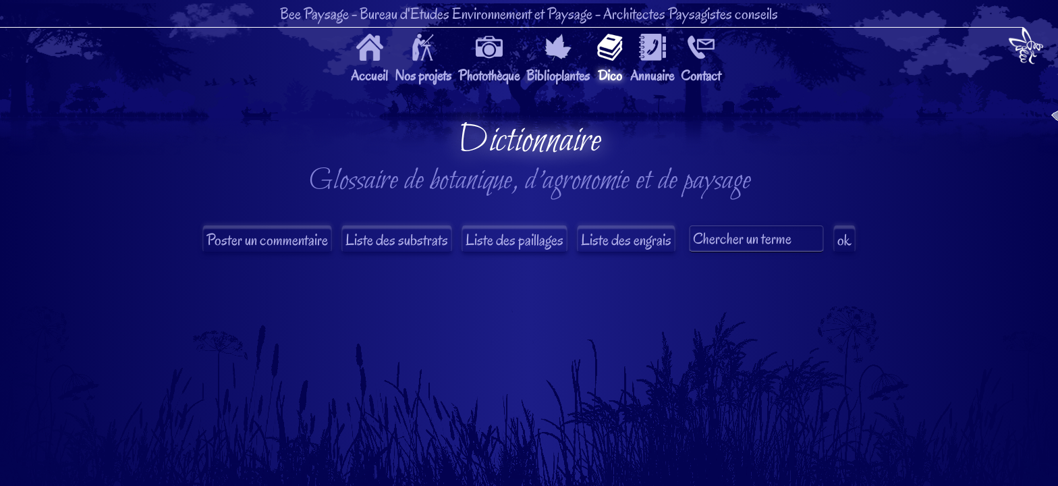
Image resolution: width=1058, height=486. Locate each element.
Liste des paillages (514, 240)
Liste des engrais (626, 240)
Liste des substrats (396, 240)
